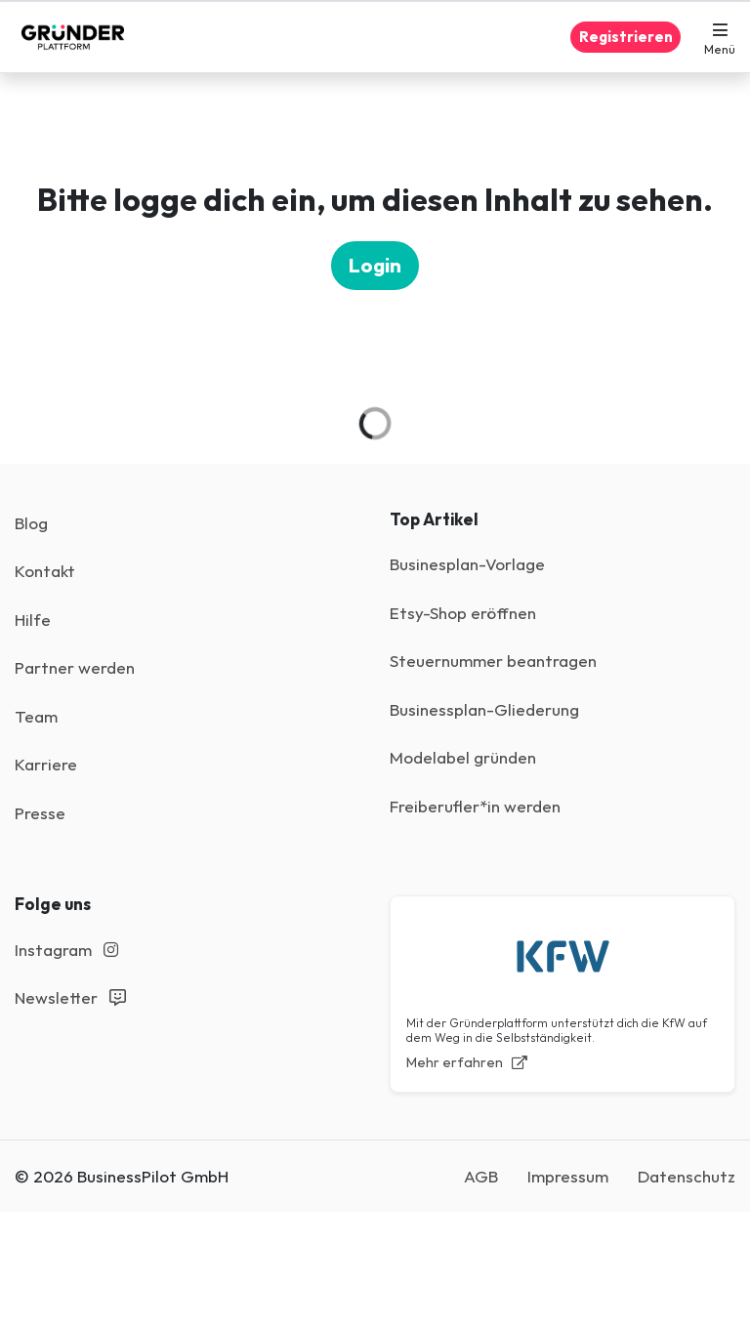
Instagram (66, 949)
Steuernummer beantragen (493, 660)
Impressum (567, 1176)
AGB (481, 1176)
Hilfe (33, 619)
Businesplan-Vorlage (467, 564)
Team (36, 716)
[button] (719, 37)
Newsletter (70, 997)
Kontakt (45, 570)
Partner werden (75, 667)
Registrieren (626, 36)
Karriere (46, 764)
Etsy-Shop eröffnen (463, 612)
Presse (40, 813)
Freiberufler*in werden (475, 806)
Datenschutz (686, 1176)
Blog (31, 523)
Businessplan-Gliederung (484, 709)
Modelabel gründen (463, 757)
